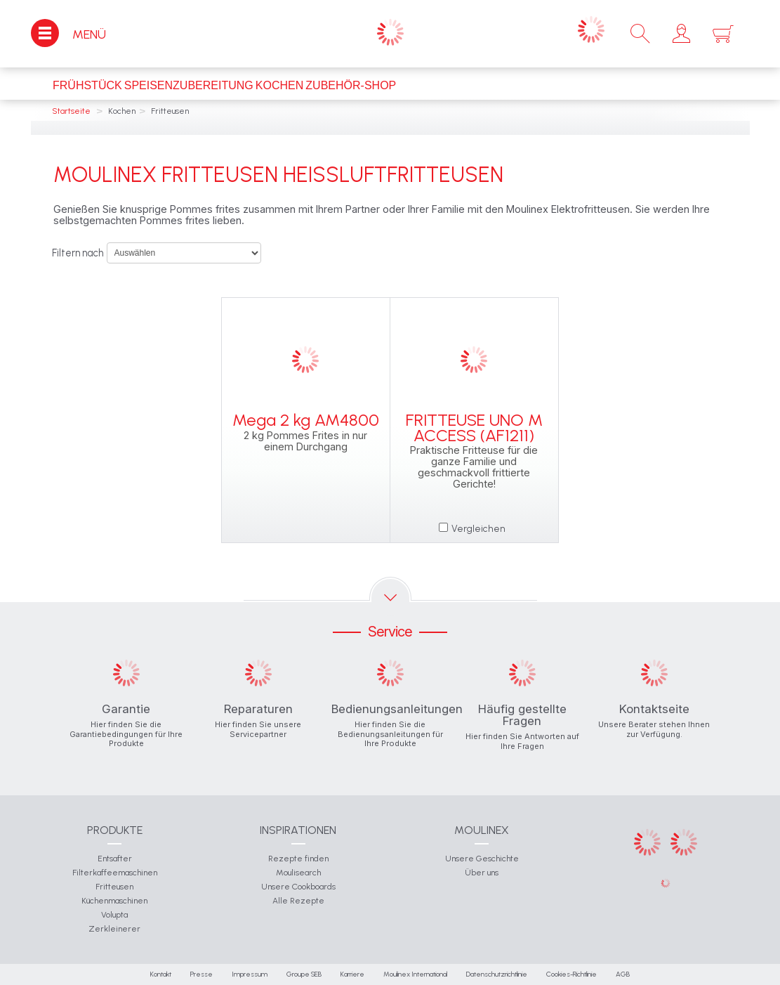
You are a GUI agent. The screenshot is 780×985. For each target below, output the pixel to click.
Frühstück (87, 85)
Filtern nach (77, 253)
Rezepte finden (298, 858)
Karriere (352, 974)
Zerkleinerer (114, 929)
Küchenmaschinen (114, 901)
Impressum (249, 974)
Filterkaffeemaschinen (114, 873)
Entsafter (115, 858)
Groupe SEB (304, 974)
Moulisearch (298, 873)
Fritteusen (114, 887)
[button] (681, 33)
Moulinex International (415, 974)
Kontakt (160, 974)
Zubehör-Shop (350, 85)
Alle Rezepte (298, 901)
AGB (623, 974)
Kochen (279, 85)
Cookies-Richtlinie (571, 974)
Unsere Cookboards (298, 887)
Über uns (481, 873)
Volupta (114, 915)
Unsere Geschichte (482, 858)
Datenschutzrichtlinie (496, 974)
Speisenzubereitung (188, 85)
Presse (201, 974)
